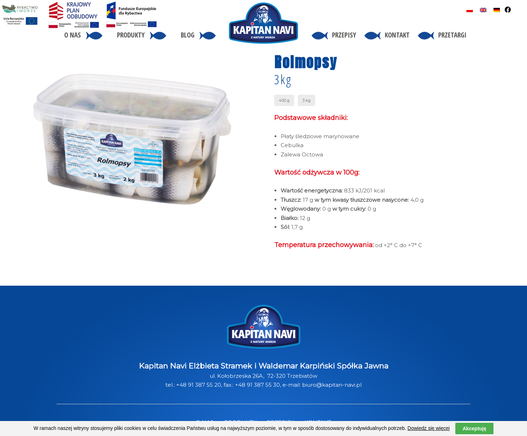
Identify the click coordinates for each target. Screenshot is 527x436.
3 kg (306, 100)
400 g (284, 100)
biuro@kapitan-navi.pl (332, 384)
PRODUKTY (240, 422)
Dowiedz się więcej (429, 432)
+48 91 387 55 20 (198, 384)
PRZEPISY (280, 422)
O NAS (205, 422)
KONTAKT (318, 422)
